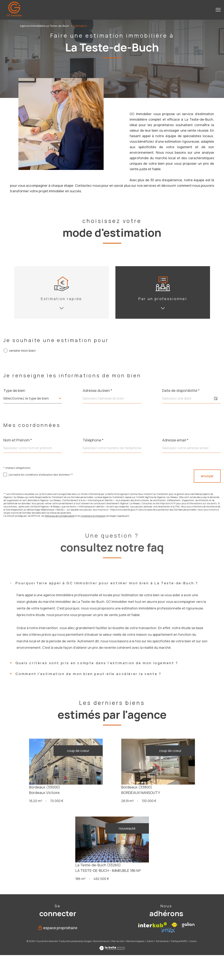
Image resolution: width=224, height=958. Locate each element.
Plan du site (117, 810)
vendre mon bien (22, 350)
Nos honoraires (101, 810)
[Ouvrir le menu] (218, 10)
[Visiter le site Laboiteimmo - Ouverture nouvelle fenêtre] (112, 817)
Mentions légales (135, 810)
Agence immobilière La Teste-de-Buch (44, 26)
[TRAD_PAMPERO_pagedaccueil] (14, 15)
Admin (150, 810)
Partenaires (162, 810)
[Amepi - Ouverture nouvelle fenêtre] (168, 799)
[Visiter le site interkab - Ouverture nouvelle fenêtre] (152, 793)
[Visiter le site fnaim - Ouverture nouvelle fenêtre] (174, 793)
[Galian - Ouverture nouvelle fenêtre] (188, 793)
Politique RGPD (179, 810)
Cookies (193, 810)
